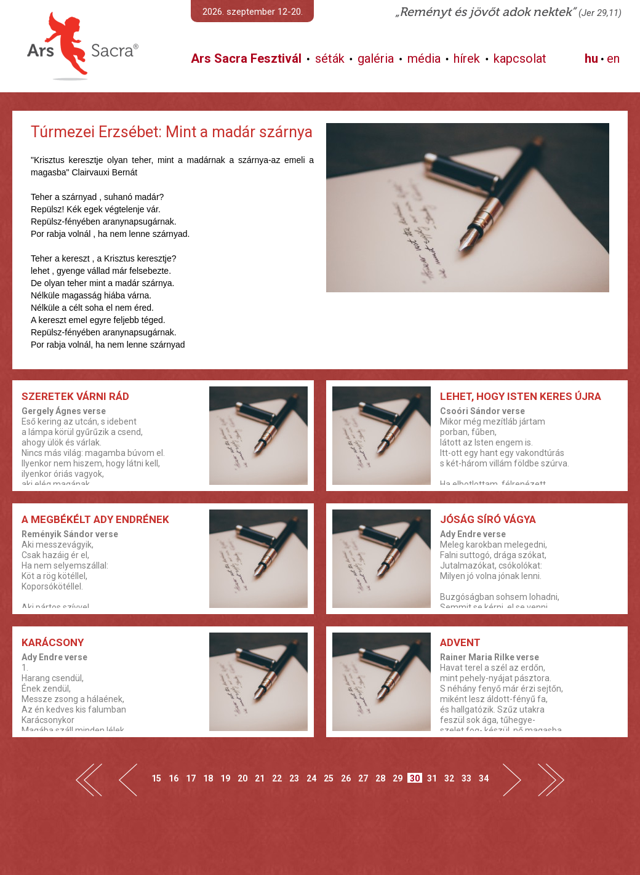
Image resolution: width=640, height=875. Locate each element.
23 (294, 778)
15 (156, 778)
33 (466, 778)
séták (330, 58)
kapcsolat (520, 58)
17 (191, 778)
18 (208, 778)
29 (397, 778)
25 (329, 778)
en (613, 58)
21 (260, 778)
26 (346, 778)
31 (432, 778)
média (424, 58)
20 (242, 778)
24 (311, 778)
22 (277, 778)
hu (591, 58)
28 (380, 778)
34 (484, 778)
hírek (467, 58)
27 (363, 778)
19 (225, 778)
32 (449, 778)
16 (173, 778)
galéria (376, 58)
